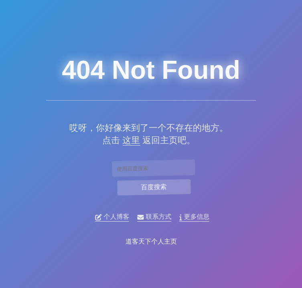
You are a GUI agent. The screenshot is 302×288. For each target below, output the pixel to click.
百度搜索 (154, 187)
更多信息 (197, 216)
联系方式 (157, 216)
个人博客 (114, 216)
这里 (129, 140)
